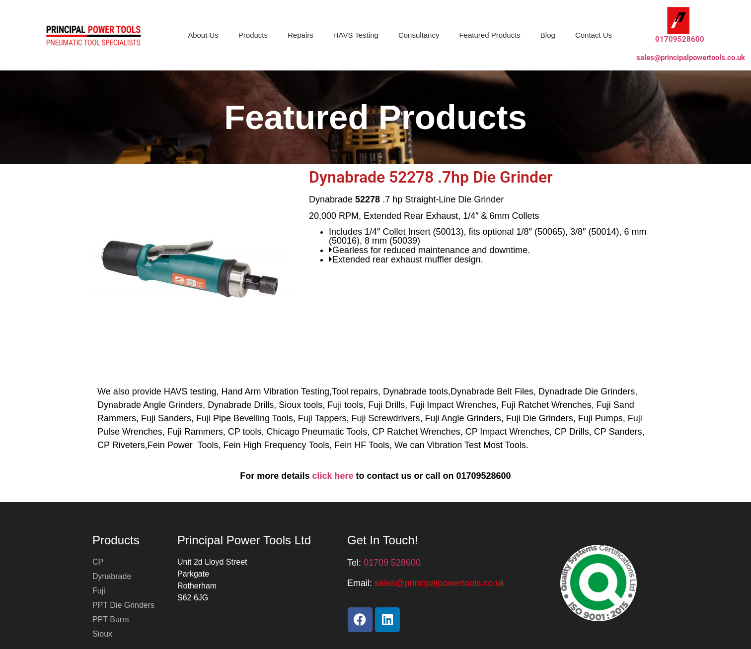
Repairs (300, 35)
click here (332, 476)
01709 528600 (392, 563)
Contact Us (593, 35)
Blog (547, 35)
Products (253, 35)
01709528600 (679, 39)
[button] (440, 583)
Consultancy (419, 35)
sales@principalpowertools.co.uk (690, 57)
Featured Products (489, 35)
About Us (203, 35)
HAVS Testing (355, 35)
